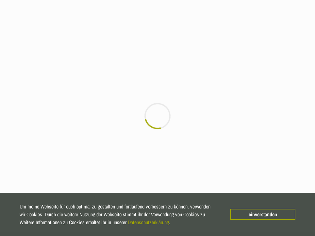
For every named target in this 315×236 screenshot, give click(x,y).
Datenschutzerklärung (148, 222)
